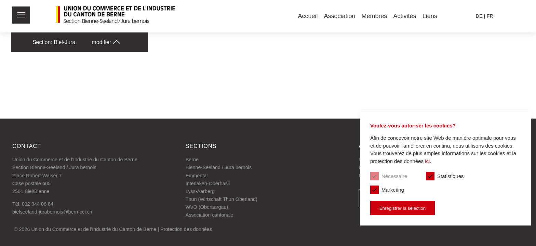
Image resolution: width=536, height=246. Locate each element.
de (479, 16)
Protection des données (186, 229)
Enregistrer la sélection (402, 208)
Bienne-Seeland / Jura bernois (219, 167)
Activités (404, 16)
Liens (430, 16)
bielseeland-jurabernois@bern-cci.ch (52, 212)
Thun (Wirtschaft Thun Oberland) (221, 199)
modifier (106, 42)
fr (490, 16)
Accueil (308, 16)
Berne (192, 159)
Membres (374, 16)
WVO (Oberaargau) (207, 207)
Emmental (197, 175)
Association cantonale (209, 215)
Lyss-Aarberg (200, 191)
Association (340, 16)
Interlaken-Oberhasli (208, 183)
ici (427, 161)
